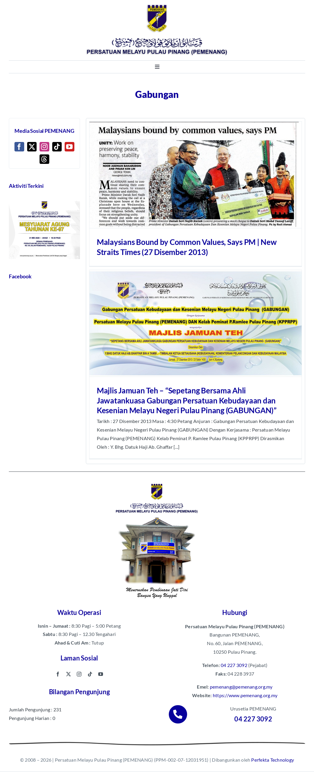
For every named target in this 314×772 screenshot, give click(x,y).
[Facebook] (19, 146)
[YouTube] (69, 146)
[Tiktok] (57, 146)
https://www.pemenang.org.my (245, 695)
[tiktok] (90, 674)
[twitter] (68, 674)
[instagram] (79, 674)
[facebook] (57, 674)
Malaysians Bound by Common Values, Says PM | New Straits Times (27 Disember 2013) (187, 247)
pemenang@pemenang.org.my (241, 686)
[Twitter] (32, 146)
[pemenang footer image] (157, 483)
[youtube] (100, 674)
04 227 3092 (234, 665)
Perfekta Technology (272, 760)
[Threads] (44, 159)
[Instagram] (44, 146)
